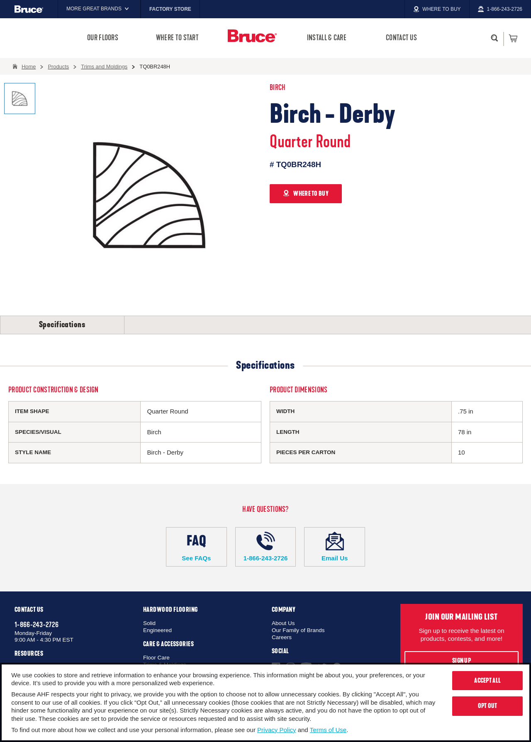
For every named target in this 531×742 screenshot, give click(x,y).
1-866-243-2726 (266, 547)
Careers (282, 637)
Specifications (62, 324)
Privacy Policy (276, 729)
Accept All (487, 680)
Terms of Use (328, 729)
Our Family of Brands (298, 630)
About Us (283, 623)
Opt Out (487, 706)
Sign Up (461, 661)
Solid (149, 623)
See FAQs (196, 547)
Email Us (334, 547)
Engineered (157, 630)
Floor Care (156, 657)
